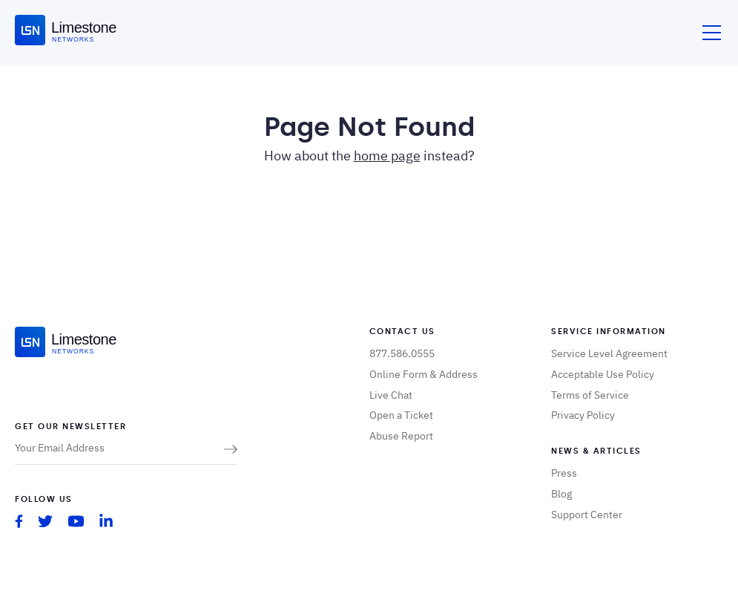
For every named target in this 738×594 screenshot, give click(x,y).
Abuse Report (401, 436)
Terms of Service (590, 395)
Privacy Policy (583, 415)
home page (387, 155)
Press (564, 473)
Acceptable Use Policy (602, 374)
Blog (561, 493)
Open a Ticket (401, 415)
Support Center (586, 514)
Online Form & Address (423, 374)
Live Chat (390, 395)
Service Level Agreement (609, 353)
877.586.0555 (402, 353)
